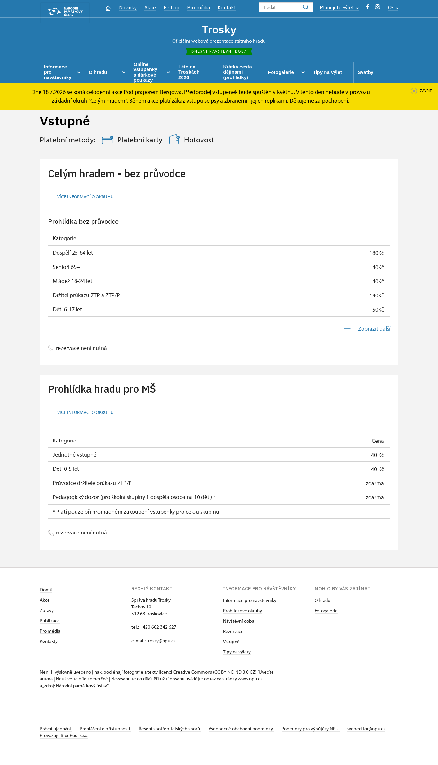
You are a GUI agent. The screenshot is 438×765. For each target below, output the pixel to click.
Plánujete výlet (339, 8)
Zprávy (47, 612)
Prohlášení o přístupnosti (108, 730)
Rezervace (233, 633)
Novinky (128, 8)
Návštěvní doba (238, 622)
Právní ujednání (56, 730)
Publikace (50, 622)
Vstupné (231, 643)
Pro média (198, 8)
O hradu (322, 602)
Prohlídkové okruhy (242, 612)
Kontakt (227, 8)
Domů (46, 591)
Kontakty (49, 643)
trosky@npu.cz (161, 642)
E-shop (171, 8)
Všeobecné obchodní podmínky (249, 730)
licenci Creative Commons (185, 673)
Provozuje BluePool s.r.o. (64, 744)
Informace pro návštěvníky (249, 602)
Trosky (219, 30)
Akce (150, 8)
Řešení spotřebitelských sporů (175, 730)
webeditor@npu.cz (59, 737)
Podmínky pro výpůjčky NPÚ (320, 730)
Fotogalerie (326, 612)
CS (393, 8)
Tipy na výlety (237, 653)
